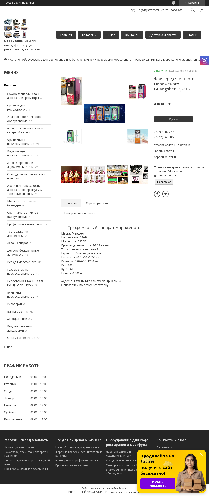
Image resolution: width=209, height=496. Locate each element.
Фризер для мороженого (20, 447)
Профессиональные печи (24, 224)
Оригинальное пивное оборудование (22, 215)
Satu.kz (123, 488)
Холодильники (17, 319)
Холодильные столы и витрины (126, 460)
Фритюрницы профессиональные (20, 142)
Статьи (192, 35)
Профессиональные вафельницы (26, 469)
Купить (173, 119)
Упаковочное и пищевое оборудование (24, 119)
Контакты (132, 35)
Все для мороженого (22, 262)
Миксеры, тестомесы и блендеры (127, 465)
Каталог (87, 35)
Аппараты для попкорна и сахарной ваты (25, 130)
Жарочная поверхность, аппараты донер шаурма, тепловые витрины (24, 189)
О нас (111, 35)
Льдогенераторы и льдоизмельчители (20, 165)
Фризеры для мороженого (113, 59)
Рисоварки (14, 304)
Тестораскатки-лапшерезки (18, 234)
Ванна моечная (18, 311)
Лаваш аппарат (17, 243)
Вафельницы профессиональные (20, 153)
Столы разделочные (21, 338)
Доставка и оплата (163, 35)
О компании (164, 447)
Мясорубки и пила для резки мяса (77, 447)
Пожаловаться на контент (125, 492)
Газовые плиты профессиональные (20, 272)
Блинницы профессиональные (20, 294)
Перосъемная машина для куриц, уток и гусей (25, 283)
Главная (66, 35)
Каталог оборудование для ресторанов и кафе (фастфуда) (51, 59)
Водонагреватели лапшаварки (19, 328)
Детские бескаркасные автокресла (23, 253)
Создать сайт (13, 2)
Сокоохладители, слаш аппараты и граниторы (23, 96)
